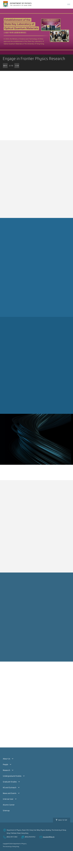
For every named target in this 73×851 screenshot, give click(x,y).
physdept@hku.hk (48, 837)
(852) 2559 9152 (30, 837)
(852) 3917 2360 (12, 837)
